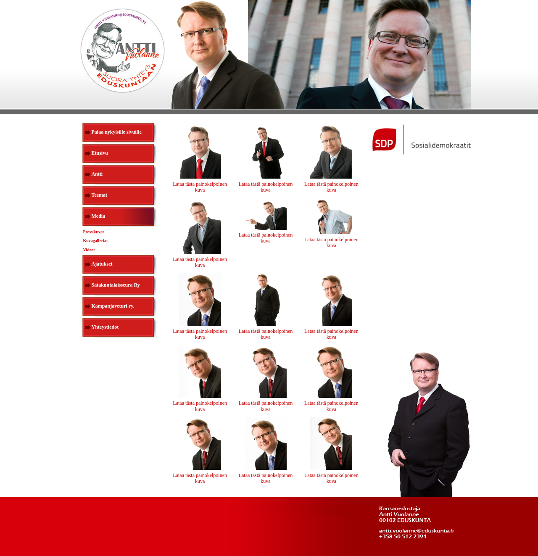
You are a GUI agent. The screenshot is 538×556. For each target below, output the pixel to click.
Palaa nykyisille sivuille (117, 132)
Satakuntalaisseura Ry (116, 285)
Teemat (100, 195)
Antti (97, 174)
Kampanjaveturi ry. (113, 306)
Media (98, 216)
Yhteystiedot (105, 327)
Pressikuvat (93, 231)
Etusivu (100, 153)
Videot (89, 250)
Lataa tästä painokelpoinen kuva (200, 187)
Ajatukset (102, 264)
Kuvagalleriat (95, 240)
